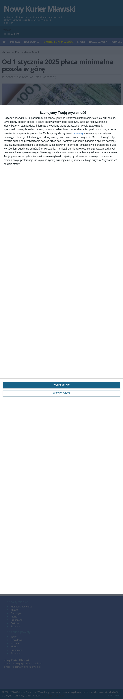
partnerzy (78, 133)
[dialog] (61, 349)
